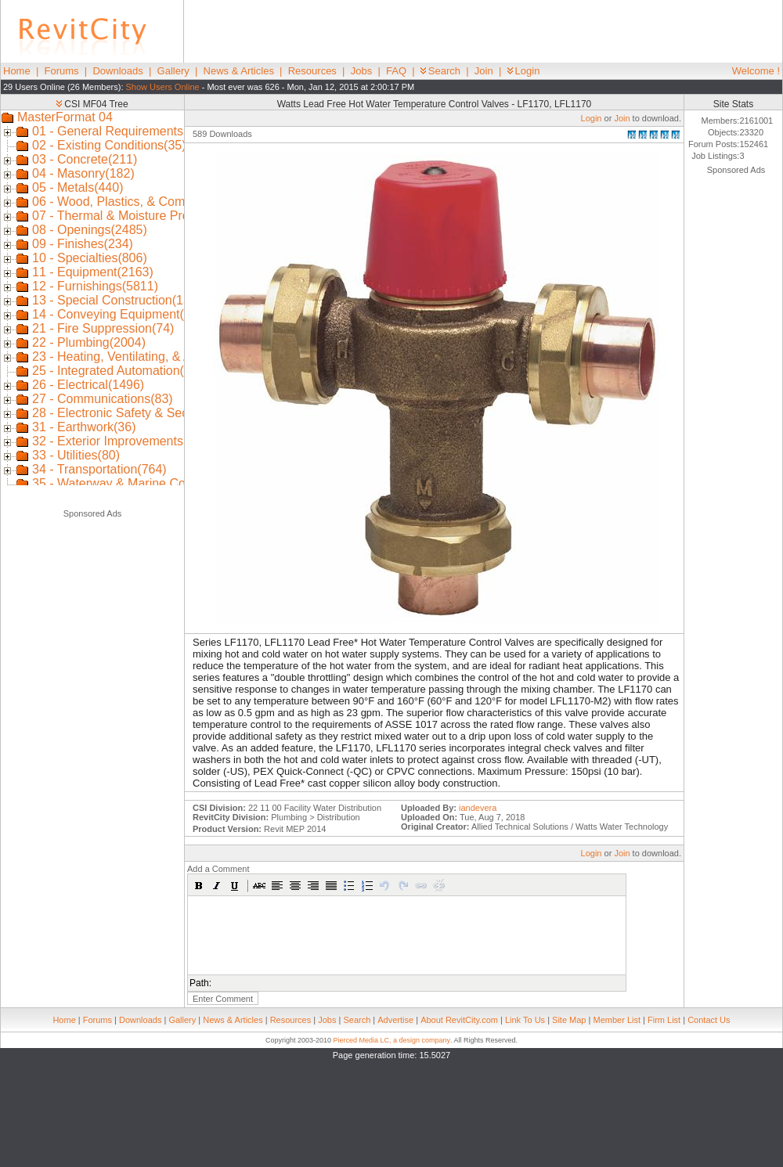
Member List (616, 1020)
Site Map (569, 1020)
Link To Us (525, 1020)
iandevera (477, 807)
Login (523, 71)
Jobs (361, 71)
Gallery (173, 71)
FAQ (396, 71)
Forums (62, 71)
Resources (312, 71)
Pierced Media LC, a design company (391, 1040)
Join (483, 71)
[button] (198, 885)
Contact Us (708, 1020)
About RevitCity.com (459, 1020)
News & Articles (239, 71)
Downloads (117, 71)
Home (17, 71)
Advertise (395, 1020)
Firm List (664, 1020)
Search (440, 71)
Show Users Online (163, 87)
